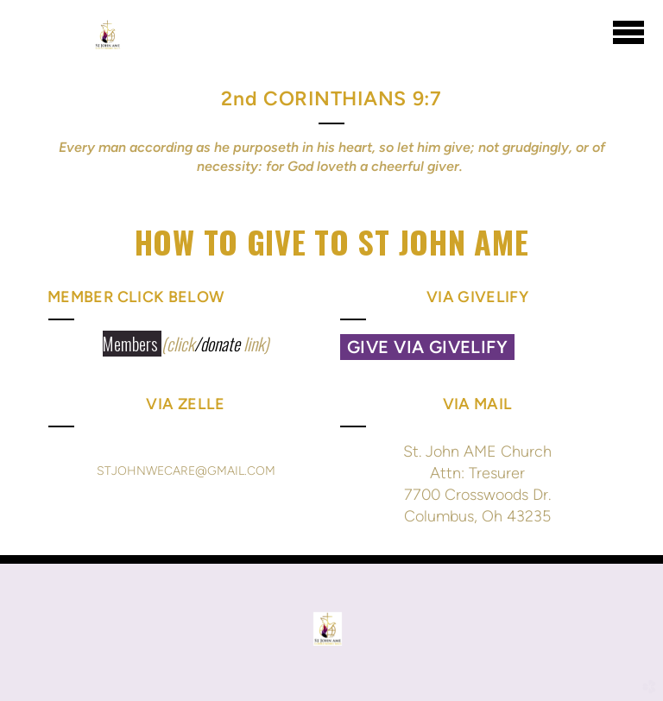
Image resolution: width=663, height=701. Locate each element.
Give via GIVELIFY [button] (427, 347)
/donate (217, 344)
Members (132, 344)
